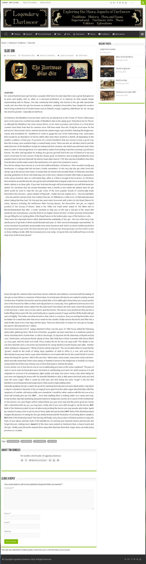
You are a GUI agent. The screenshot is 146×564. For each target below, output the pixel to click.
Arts (67, 34)
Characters (78, 34)
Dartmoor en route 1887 (126, 92)
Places (91, 34)
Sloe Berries (40, 441)
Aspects (27, 34)
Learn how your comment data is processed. (51, 550)
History (15, 34)
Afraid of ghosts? (123, 68)
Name (7, 513)
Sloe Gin (52, 441)
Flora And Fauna (43, 34)
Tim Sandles (11, 56)
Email (7, 522)
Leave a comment (66, 56)
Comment (9, 488)
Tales (57, 34)
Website (7, 531)
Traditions (104, 34)
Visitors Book (45, 3)
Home (6, 34)
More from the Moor (124, 57)
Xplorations (119, 34)
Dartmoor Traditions (17, 43)
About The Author (30, 3)
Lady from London (107, 49)
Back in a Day (121, 80)
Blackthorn (13, 441)
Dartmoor (26, 441)
